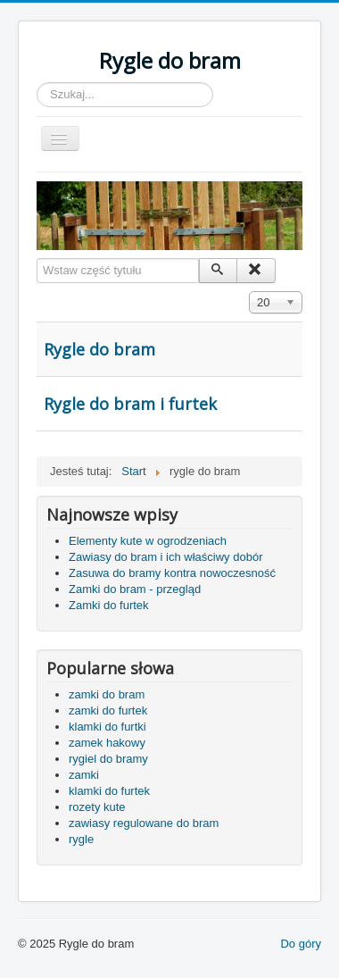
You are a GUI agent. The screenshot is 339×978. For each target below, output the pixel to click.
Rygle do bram (99, 349)
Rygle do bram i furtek (130, 403)
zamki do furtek (108, 710)
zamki (84, 775)
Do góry (300, 943)
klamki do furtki (107, 726)
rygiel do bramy (108, 758)
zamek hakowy (107, 742)
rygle (81, 839)
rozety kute (97, 807)
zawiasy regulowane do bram (144, 823)
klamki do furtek (109, 791)
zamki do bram (107, 694)
